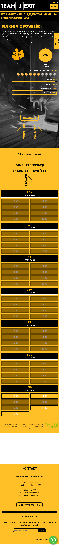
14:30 (44, 207)
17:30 (44, 212)
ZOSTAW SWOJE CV (29, 504)
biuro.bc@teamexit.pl (29, 492)
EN (57, 2)
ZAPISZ (42, 530)
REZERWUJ (29, 117)
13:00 (15, 207)
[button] (54, 6)
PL (54, 2)
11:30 (44, 201)
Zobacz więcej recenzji (29, 154)
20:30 (44, 218)
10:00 (15, 201)
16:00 (15, 212)
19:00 (15, 218)
